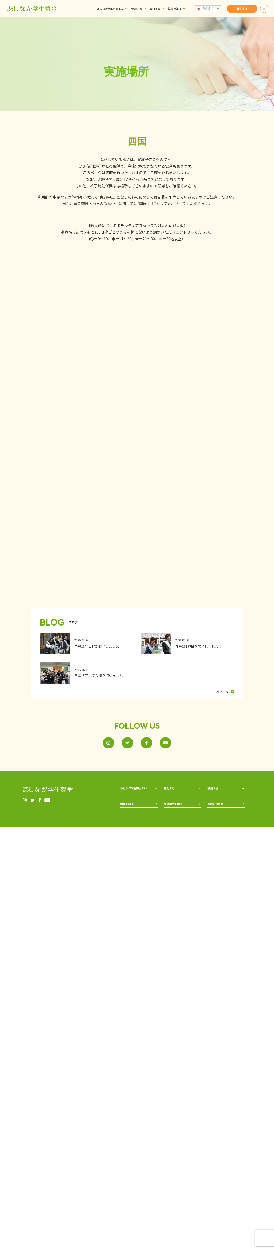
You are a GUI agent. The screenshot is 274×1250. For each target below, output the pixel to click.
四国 (187, 861)
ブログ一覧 (224, 691)
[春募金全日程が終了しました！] (86, 644)
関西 (187, 847)
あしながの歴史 (130, 841)
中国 (187, 854)
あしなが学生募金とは (110, 8)
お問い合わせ (216, 854)
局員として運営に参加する (226, 816)
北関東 (168, 854)
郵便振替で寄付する (177, 812)
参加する (136, 8)
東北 (167, 847)
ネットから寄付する (177, 799)
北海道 (168, 841)
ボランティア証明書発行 (223, 847)
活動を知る (174, 8)
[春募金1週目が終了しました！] (187, 644)
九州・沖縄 (191, 868)
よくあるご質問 (217, 841)
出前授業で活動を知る (135, 854)
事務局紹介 (127, 799)
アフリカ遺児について (135, 812)
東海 (167, 868)
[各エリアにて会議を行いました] (86, 673)
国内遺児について (132, 805)
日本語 (203, 9)
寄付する (155, 8)
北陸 (187, 841)
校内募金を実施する (223, 809)
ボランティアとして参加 (224, 797)
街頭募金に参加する (223, 803)
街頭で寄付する (174, 805)
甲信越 (168, 861)
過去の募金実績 (130, 847)
